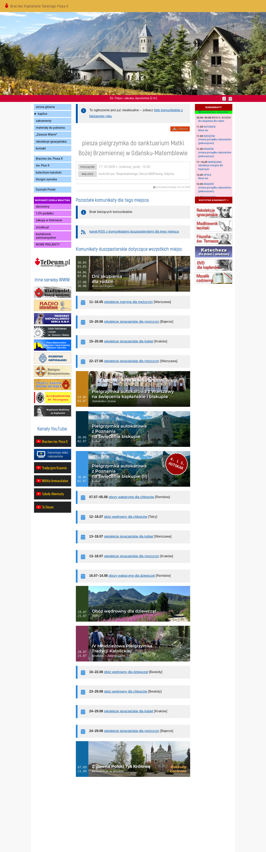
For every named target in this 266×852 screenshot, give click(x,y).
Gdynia (180, 129)
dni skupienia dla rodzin (211, 121)
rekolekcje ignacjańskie (51, 141)
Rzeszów (209, 136)
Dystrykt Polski (46, 189)
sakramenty (44, 121)
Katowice (210, 126)
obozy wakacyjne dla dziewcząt (131, 575)
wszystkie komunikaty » (213, 200)
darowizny (42, 206)
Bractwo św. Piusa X (49, 158)
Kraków (209, 149)
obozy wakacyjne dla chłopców (131, 497)
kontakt (41, 148)
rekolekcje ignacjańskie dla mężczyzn (131, 321)
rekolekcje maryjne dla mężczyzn (128, 302)
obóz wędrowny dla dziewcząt (126, 672)
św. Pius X (42, 165)
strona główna (45, 107)
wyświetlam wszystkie (213, 112)
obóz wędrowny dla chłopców (125, 516)
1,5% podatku (45, 213)
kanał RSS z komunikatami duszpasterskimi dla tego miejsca (134, 231)
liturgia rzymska (46, 179)
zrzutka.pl (42, 227)
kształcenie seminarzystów (46, 236)
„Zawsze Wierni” (46, 134)
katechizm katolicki (49, 172)
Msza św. (203, 130)
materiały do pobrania (50, 128)
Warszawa (215, 162)
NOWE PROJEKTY (48, 244)
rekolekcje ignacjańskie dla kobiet (128, 341)
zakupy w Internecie (49, 220)
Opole (207, 175)
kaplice (42, 114)
